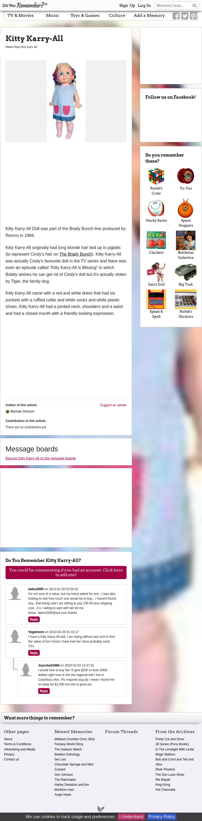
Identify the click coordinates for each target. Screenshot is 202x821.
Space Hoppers (185, 212)
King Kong (162, 785)
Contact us (11, 759)
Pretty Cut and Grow (169, 739)
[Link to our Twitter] (184, 16)
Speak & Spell (156, 304)
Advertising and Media (19, 749)
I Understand (131, 816)
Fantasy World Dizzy (68, 744)
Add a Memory (149, 15)
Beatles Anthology (67, 754)
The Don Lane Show (169, 775)
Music (52, 15)
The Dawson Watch (68, 749)
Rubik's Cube (156, 180)
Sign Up (127, 5)
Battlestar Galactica (185, 245)
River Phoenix (165, 769)
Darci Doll (156, 275)
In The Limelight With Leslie (174, 749)
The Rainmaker (65, 780)
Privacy (9, 754)
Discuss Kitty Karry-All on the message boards (41, 458)
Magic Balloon (165, 754)
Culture (117, 15)
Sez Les (60, 759)
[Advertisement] (66, 186)
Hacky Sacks (156, 210)
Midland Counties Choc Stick (74, 739)
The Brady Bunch (75, 254)
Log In (144, 5)
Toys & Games (84, 15)
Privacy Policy (162, 816)
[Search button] (194, 5)
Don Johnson (63, 775)
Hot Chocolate (165, 790)
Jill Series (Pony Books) (172, 744)
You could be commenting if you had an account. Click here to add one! (66, 572)
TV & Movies (20, 15)
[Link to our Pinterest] (193, 16)
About (8, 739)
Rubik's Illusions (185, 304)
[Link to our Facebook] (176, 16)
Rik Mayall (162, 780)
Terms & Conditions (17, 744)
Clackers (156, 243)
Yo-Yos (185, 178)
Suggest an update (113, 405)
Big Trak (185, 275)
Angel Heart (62, 795)
